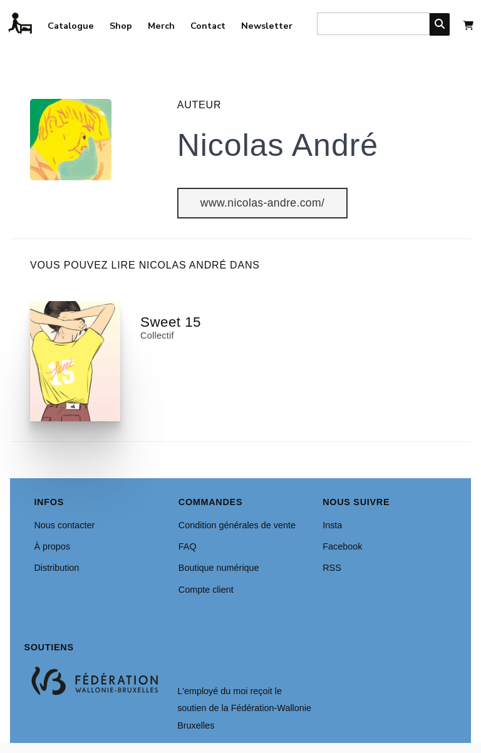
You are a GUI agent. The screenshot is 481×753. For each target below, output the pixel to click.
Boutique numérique (218, 568)
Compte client (206, 590)
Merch (161, 25)
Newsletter (266, 25)
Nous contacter (64, 525)
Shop (121, 25)
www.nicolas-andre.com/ (262, 203)
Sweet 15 (170, 322)
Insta (332, 525)
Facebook (342, 546)
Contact (207, 25)
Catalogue (71, 25)
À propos (52, 546)
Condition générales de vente (237, 525)
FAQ (187, 546)
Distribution (56, 568)
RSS (332, 568)
